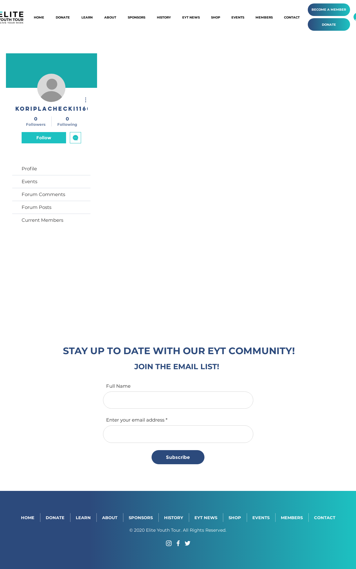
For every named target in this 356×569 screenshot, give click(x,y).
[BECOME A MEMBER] (329, 9)
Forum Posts (36, 207)
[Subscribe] (178, 457)
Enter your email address (135, 419)
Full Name (118, 386)
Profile (29, 169)
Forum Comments (43, 194)
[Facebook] (178, 543)
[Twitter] (187, 543)
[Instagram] (169, 543)
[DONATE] (329, 24)
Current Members (42, 220)
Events (29, 181)
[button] (164, 17)
